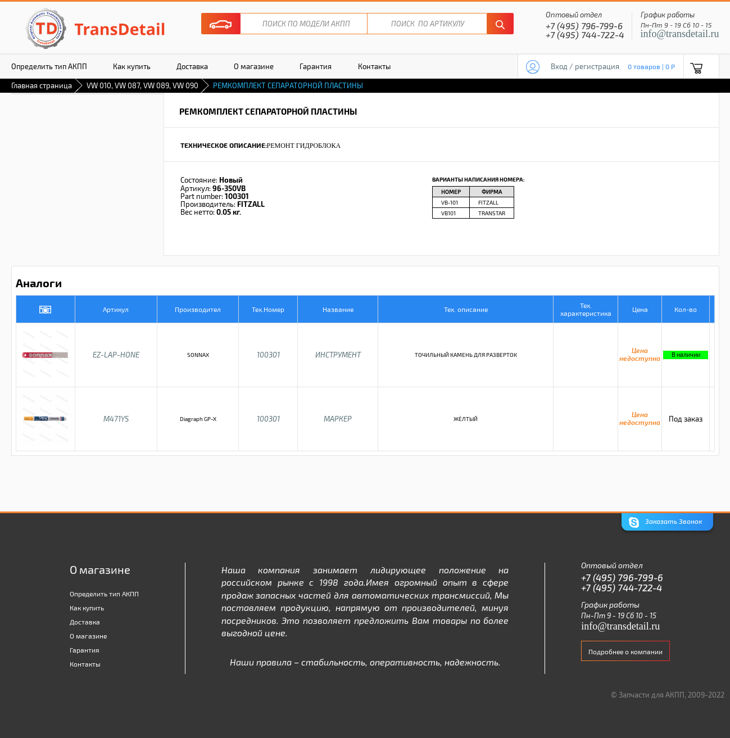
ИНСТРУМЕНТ (338, 354)
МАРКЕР (338, 418)
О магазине (254, 66)
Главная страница (41, 85)
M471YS (116, 418)
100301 (268, 354)
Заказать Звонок (665, 522)
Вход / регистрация (585, 66)
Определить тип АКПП (49, 66)
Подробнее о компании (625, 651)
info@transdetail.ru (680, 33)
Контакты (374, 66)
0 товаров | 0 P (651, 66)
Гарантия (316, 66)
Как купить (132, 66)
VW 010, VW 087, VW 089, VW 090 (142, 85)
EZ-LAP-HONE (116, 354)
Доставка (192, 66)
